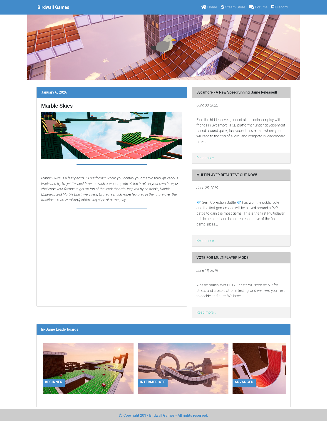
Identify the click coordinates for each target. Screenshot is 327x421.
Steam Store (233, 7)
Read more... (206, 158)
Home (209, 6)
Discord (279, 7)
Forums (258, 6)
